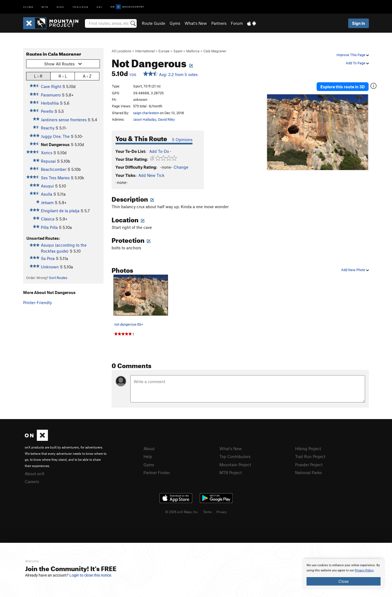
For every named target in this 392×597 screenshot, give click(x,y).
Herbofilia (50, 103)
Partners (218, 23)
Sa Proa (48, 258)
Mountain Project (235, 464)
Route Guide (153, 23)
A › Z (87, 75)
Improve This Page (352, 55)
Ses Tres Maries (55, 177)
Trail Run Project (310, 456)
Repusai (48, 161)
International (145, 51)
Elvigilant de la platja (60, 210)
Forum (237, 23)
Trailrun (80, 6)
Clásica (47, 218)
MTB (45, 6)
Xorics (46, 152)
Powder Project (309, 464)
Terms (207, 512)
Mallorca (193, 51)
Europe (164, 51)
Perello (47, 111)
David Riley (166, 119)
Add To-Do (159, 151)
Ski (99, 6)
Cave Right (51, 86)
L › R (38, 75)
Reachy (47, 127)
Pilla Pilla (49, 227)
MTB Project (230, 472)
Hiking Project (308, 448)
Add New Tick (151, 175)
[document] (344, 574)
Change (181, 167)
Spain (177, 51)
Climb (28, 6)
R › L (63, 75)
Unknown (50, 266)
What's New (196, 23)
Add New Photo (355, 270)
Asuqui (47, 185)
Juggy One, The (55, 136)
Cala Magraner (214, 51)
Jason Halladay (144, 119)
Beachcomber (53, 169)
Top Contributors (234, 456)
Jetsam (47, 202)
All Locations (121, 51)
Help (147, 456)
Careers (32, 481)
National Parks (308, 472)
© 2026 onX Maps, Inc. (181, 512)
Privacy (221, 512)
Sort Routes (58, 277)
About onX (34, 473)
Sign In (358, 23)
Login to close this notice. (90, 575)
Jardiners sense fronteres (64, 119)
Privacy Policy (364, 570)
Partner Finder (156, 472)
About (149, 448)
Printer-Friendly (37, 302)
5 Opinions (182, 139)
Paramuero (51, 94)
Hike (60, 6)
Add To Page (357, 63)
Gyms (175, 23)
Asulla (46, 194)
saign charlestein (146, 113)
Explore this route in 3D (342, 86)
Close (343, 581)
